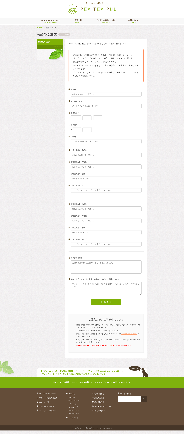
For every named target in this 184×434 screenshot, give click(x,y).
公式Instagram (99, 414)
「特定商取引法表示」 (129, 337)
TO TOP (138, 375)
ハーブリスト (73, 421)
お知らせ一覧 (44, 406)
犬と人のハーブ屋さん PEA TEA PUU (92, 8)
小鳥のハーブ (72, 407)
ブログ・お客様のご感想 (106, 21)
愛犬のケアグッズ (74, 414)
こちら (110, 349)
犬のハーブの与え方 (46, 410)
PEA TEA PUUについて (50, 21)
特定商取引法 (99, 406)
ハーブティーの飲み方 (47, 414)
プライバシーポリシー (102, 410)
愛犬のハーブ (72, 401)
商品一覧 (78, 21)
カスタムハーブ (73, 410)
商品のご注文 (99, 401)
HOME (39, 27)
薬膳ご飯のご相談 (74, 417)
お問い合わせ (133, 21)
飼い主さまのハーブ (74, 404)
